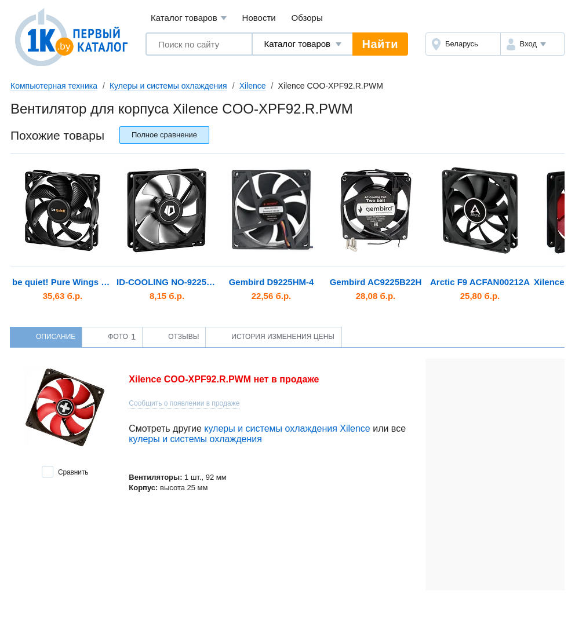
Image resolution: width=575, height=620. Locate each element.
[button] (532, 44)
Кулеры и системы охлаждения (168, 85)
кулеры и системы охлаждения (195, 439)
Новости (259, 18)
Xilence (252, 85)
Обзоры (307, 18)
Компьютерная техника (53, 85)
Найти (380, 44)
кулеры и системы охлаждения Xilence (287, 428)
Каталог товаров (189, 18)
